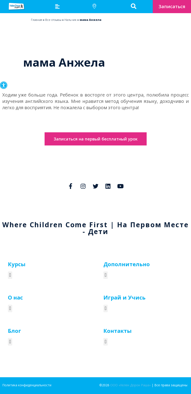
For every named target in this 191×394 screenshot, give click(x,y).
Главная (36, 20)
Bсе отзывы (53, 20)
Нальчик (70, 20)
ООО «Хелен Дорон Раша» (130, 385)
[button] (3, 85)
